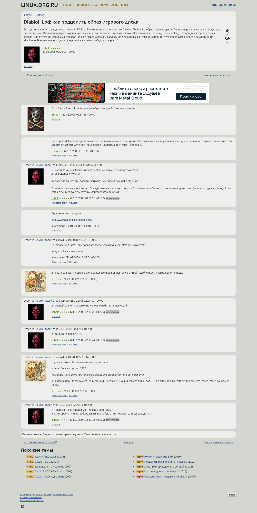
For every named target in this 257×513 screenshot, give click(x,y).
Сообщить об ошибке (31, 497)
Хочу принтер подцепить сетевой (164, 466)
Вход (232, 4)
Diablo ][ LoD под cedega (49, 476)
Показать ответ (60, 156)
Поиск (124, 4)
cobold (46, 48)
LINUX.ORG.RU (39, 4)
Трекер (114, 4)
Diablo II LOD (42, 461)
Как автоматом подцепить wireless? (165, 476)
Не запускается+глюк (217, 75)
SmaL (54, 114)
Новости (68, 4)
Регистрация (218, 4)
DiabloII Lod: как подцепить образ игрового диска (81, 22)
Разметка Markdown (63, 494)
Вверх (232, 495)
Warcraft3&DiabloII (46, 456)
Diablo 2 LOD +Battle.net (49, 471)
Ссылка (28, 66)
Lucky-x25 (57, 151)
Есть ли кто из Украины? (42, 75)
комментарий (44, 165)
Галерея (81, 4)
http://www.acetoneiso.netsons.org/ (71, 219)
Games (40, 15)
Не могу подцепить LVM (158, 456)
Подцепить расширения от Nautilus (165, 461)
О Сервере (25, 494)
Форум (103, 4)
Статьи (93, 4)
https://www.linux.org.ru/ (31, 500)
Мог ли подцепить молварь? (161, 471)
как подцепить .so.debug (49, 466)
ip (52, 279)
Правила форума (42, 494)
